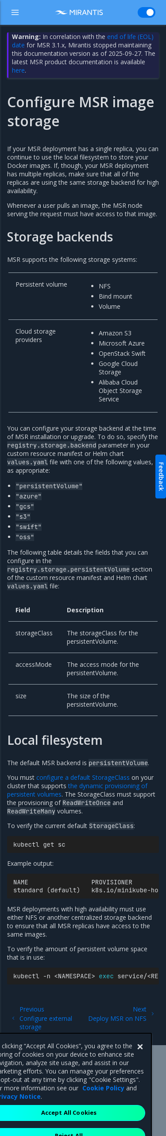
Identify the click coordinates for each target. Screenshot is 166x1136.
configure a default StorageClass (83, 777)
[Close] (140, 1067)
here (18, 70)
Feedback (161, 476)
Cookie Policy (103, 1108)
